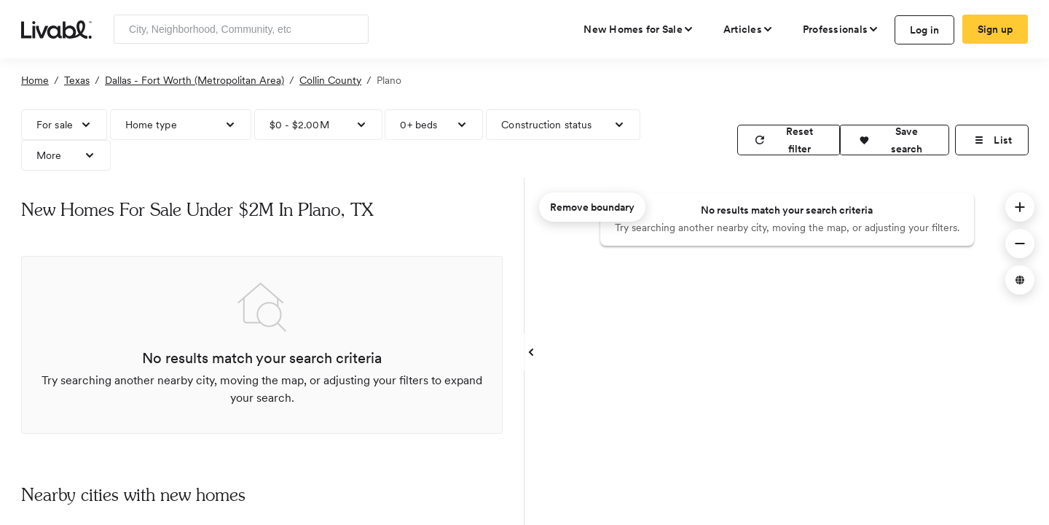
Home (35, 80)
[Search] (352, 29)
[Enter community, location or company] (241, 29)
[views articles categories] (748, 29)
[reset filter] (789, 140)
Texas (77, 80)
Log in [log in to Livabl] (925, 30)
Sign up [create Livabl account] (995, 29)
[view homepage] (56, 28)
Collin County (330, 80)
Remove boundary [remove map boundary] (592, 207)
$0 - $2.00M (299, 125)
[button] (894, 140)
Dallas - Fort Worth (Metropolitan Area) (194, 80)
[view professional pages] (841, 29)
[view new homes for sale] (639, 29)
